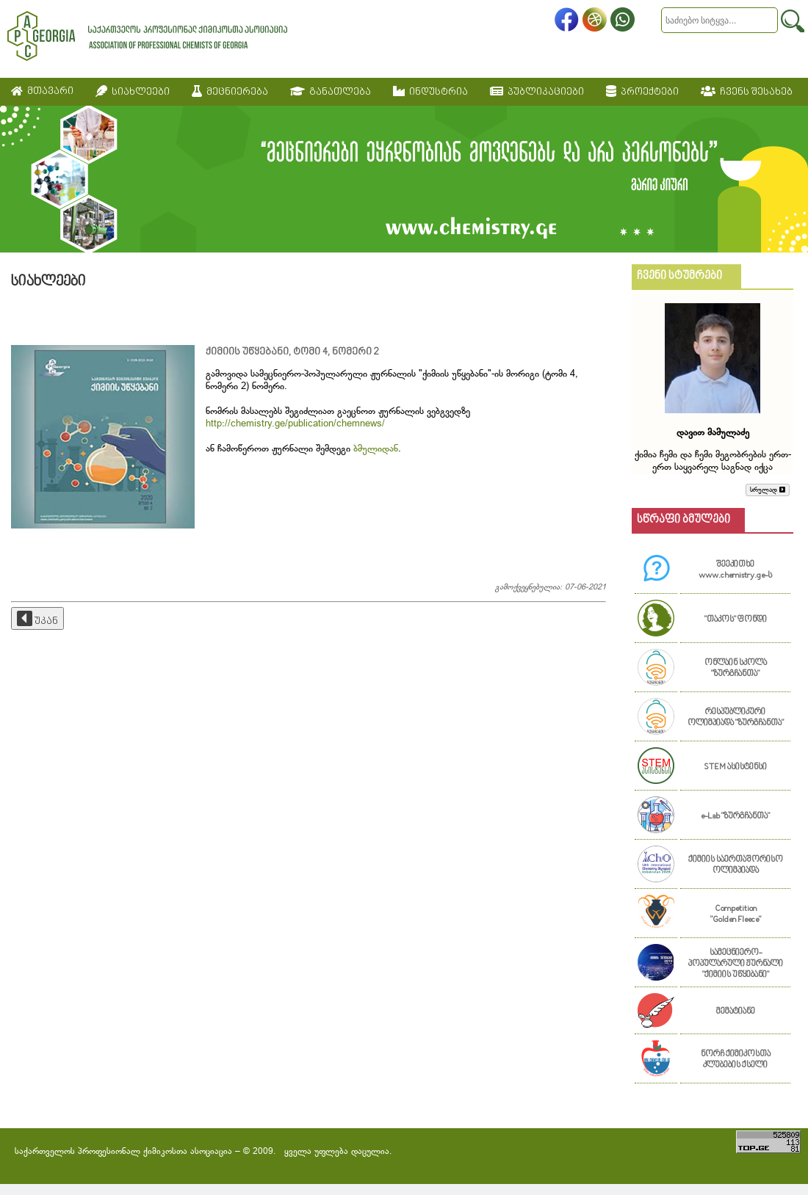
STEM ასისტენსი (735, 767)
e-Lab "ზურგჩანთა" (735, 816)
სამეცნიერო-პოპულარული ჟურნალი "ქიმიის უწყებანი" (735, 964)
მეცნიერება (230, 91)
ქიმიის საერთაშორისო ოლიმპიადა (735, 865)
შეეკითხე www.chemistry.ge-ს (735, 570)
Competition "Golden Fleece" (735, 915)
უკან (37, 618)
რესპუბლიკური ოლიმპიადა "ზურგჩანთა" (736, 718)
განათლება (330, 91)
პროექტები (642, 91)
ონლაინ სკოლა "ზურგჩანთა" (735, 669)
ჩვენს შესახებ (747, 91)
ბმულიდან (375, 449)
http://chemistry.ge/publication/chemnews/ (295, 424)
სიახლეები (132, 91)
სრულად (767, 490)
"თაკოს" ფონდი (735, 619)
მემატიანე (735, 1011)
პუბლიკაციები (537, 91)
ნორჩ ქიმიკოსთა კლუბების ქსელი (736, 1060)
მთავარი (42, 91)
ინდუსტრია (430, 91)
